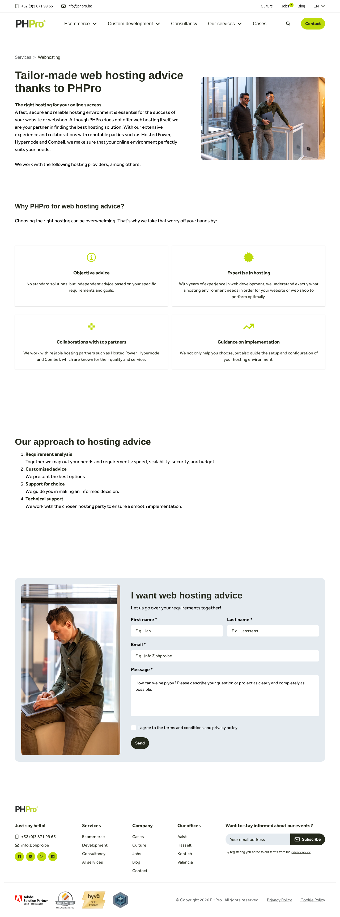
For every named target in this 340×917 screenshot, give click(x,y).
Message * (142, 669)
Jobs (285, 6)
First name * (144, 619)
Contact (313, 23)
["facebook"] (19, 856)
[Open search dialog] (288, 23)
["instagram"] (41, 856)
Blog (301, 6)
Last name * (240, 619)
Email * (138, 644)
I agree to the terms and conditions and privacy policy (187, 727)
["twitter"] (30, 856)
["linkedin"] (52, 856)
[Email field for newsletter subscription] (258, 839)
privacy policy (301, 852)
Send (140, 743)
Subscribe (308, 839)
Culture (267, 6)
